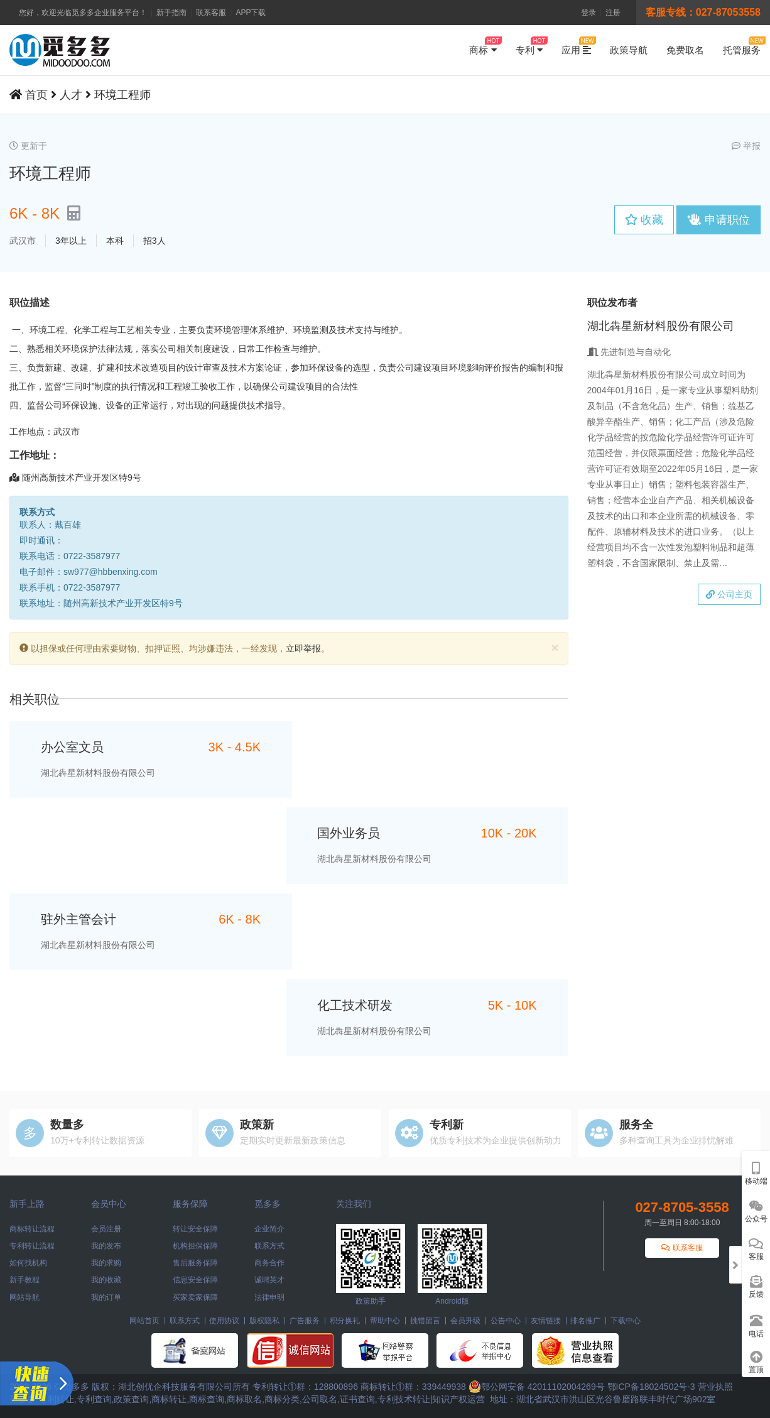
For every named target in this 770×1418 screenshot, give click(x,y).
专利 (529, 45)
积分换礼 (345, 1320)
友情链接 (546, 1320)
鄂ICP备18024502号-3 (651, 1387)
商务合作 (269, 1262)
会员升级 (465, 1320)
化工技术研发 (355, 1005)
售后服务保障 (195, 1262)
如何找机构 (28, 1262)
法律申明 (269, 1297)
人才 (71, 95)
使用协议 (224, 1320)
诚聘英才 (269, 1279)
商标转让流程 (32, 1228)
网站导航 (24, 1297)
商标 (482, 45)
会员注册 (106, 1228)
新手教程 (24, 1279)
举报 (746, 146)
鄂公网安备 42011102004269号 (537, 1386)
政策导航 (629, 50)
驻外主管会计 (78, 919)
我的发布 (106, 1245)
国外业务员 (348, 833)
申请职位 (718, 220)
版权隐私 (264, 1320)
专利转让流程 (32, 1245)
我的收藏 (106, 1279)
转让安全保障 (195, 1228)
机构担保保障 (195, 1245)
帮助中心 (385, 1320)
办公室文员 (72, 747)
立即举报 (303, 648)
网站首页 (144, 1320)
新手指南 (171, 12)
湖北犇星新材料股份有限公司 (98, 773)
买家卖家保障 (195, 1297)
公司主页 (729, 594)
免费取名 (685, 50)
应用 (576, 45)
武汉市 (22, 241)
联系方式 (269, 1245)
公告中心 (506, 1320)
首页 (36, 95)
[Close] (554, 647)
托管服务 (742, 45)
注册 (613, 12)
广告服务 (305, 1320)
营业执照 (715, 1387)
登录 (588, 12)
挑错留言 (425, 1320)
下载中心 (625, 1320)
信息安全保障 (195, 1279)
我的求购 (106, 1262)
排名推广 (585, 1320)
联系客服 (211, 12)
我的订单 (106, 1297)
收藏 (644, 220)
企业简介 (269, 1228)
